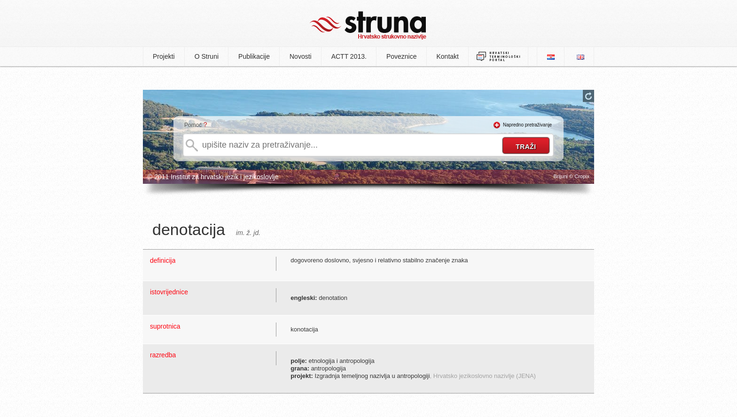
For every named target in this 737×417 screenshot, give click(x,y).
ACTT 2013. (349, 56)
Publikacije (254, 56)
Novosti (301, 56)
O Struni (207, 56)
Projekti (164, 56)
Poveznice (401, 56)
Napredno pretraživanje (527, 124)
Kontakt (448, 56)
